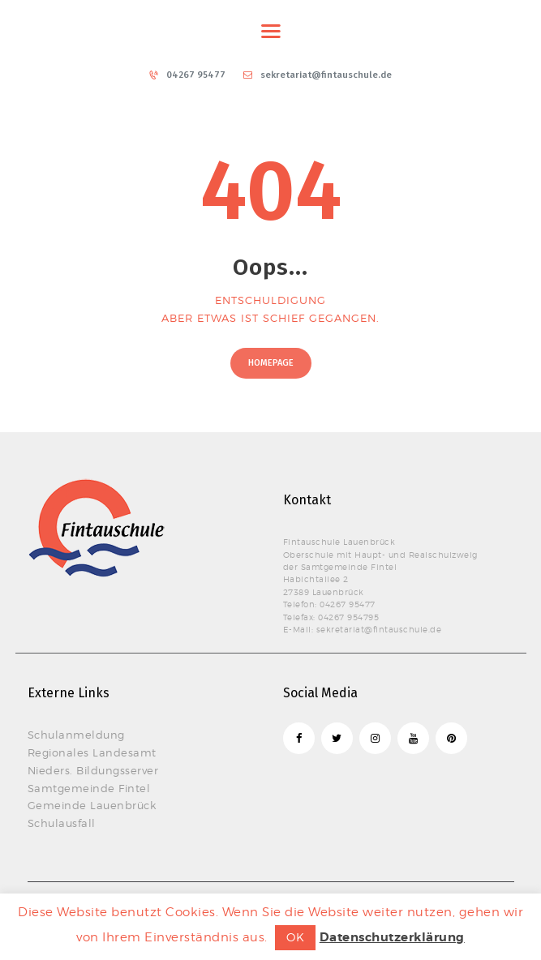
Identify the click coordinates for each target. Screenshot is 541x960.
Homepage (271, 363)
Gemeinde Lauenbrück (92, 805)
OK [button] (295, 937)
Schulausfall (62, 822)
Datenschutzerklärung (392, 937)
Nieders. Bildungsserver (93, 770)
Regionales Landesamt (92, 752)
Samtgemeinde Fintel (89, 788)
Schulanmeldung (76, 734)
